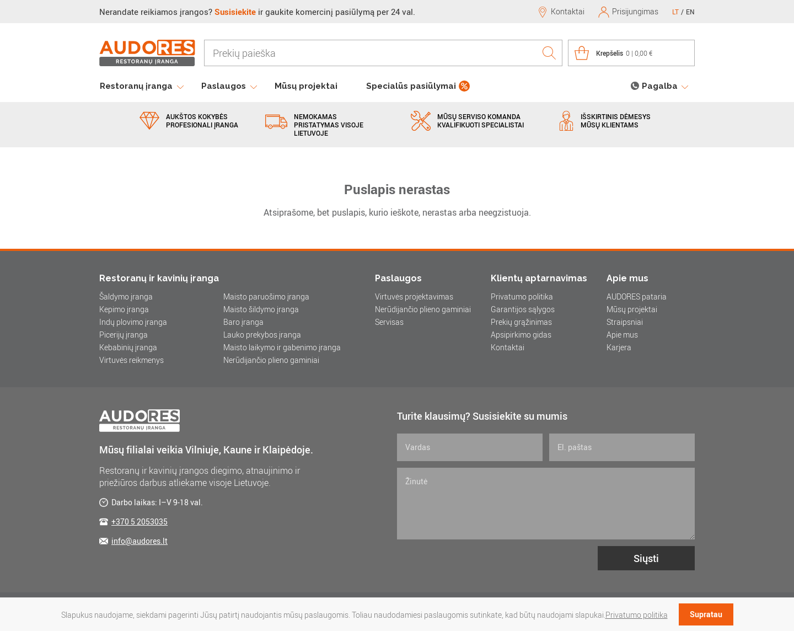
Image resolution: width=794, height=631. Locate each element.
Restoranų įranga (136, 86)
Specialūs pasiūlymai (411, 86)
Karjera (619, 347)
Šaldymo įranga (126, 296)
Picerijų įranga (123, 334)
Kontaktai (507, 347)
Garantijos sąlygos (523, 309)
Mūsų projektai (306, 86)
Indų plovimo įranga (133, 322)
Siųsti (646, 558)
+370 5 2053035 (139, 521)
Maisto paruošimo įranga (266, 296)
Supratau (706, 614)
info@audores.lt (139, 541)
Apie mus (622, 334)
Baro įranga (243, 322)
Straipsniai (625, 322)
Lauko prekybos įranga (262, 334)
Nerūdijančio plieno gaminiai (271, 360)
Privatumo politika (522, 296)
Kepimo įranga (124, 309)
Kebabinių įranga (128, 347)
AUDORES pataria (637, 296)
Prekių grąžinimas (521, 322)
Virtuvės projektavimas (414, 296)
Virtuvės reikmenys (131, 360)
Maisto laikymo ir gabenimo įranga (282, 347)
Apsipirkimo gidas (521, 334)
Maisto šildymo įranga (261, 309)
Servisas (389, 322)
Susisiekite (235, 11)
